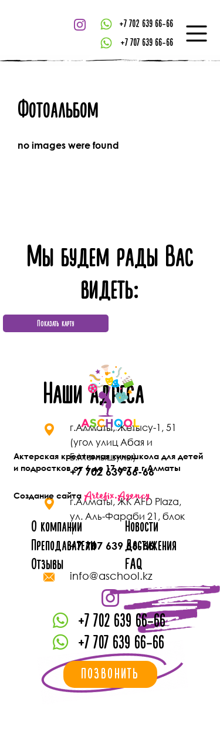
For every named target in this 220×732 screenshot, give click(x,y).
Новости (141, 527)
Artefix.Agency (117, 496)
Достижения (151, 546)
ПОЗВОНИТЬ (110, 674)
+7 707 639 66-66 (146, 42)
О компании (56, 527)
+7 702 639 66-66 (146, 24)
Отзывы (47, 565)
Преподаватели (63, 546)
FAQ (133, 565)
